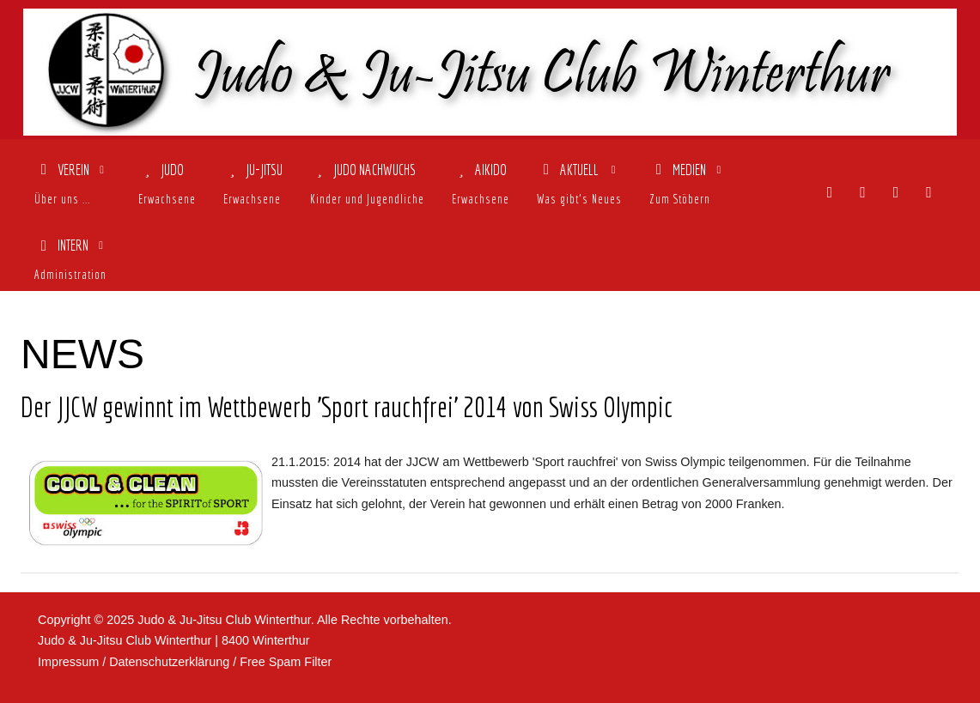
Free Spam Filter (286, 662)
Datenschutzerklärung (169, 662)
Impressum (68, 662)
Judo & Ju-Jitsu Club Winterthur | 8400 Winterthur (173, 640)
